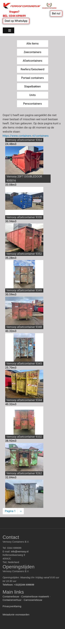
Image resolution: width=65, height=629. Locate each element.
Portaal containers (32, 78)
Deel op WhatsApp (16, 21)
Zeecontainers (32, 52)
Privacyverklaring (12, 606)
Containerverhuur (12, 600)
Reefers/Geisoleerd (32, 69)
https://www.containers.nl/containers (26, 135)
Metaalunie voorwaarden (16, 614)
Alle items (32, 43)
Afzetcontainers (32, 60)
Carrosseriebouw (33, 600)
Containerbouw (11, 596)
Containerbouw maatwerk (35, 596)
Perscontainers (32, 103)
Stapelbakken (32, 86)
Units (32, 95)
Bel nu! (56, 13)
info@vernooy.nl (19, 551)
